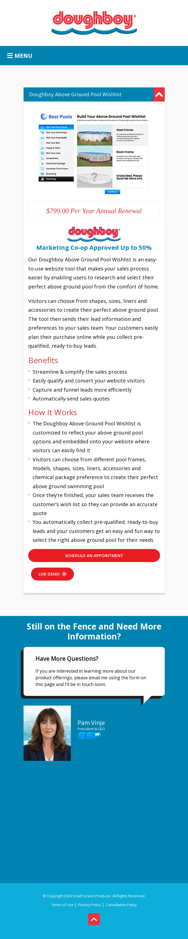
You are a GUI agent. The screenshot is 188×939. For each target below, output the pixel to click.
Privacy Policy (89, 904)
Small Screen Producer (92, 895)
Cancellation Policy (121, 904)
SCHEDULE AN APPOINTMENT (94, 555)
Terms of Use (62, 904)
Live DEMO (52, 574)
